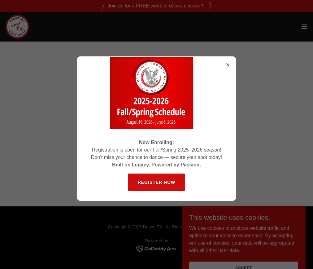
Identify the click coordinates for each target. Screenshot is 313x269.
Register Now (157, 182)
